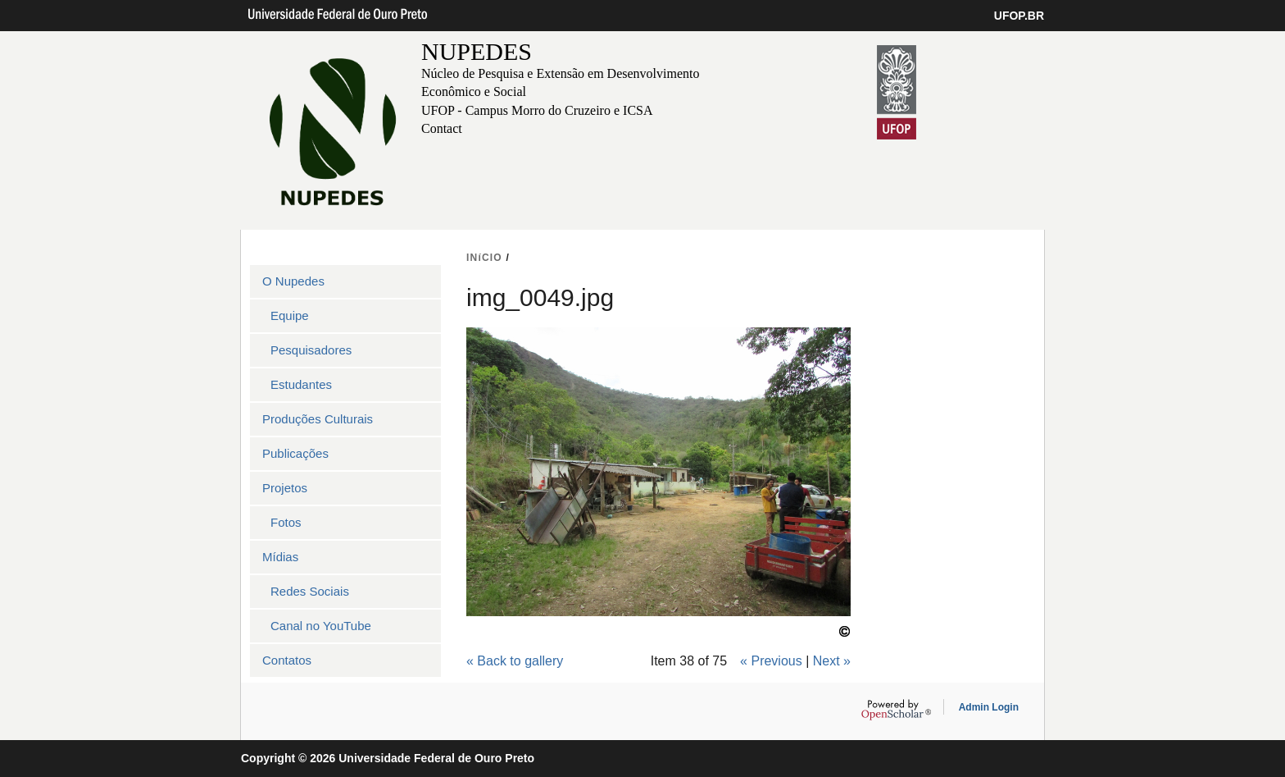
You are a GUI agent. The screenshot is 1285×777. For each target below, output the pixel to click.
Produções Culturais (317, 419)
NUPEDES (476, 51)
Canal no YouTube (320, 626)
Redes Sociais (309, 591)
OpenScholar (896, 709)
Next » (832, 661)
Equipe (289, 315)
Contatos (286, 660)
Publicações (295, 453)
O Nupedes (293, 281)
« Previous (771, 661)
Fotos (286, 522)
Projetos (284, 488)
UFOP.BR (1019, 15)
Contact (441, 128)
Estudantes (301, 384)
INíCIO (484, 257)
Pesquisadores (311, 350)
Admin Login (989, 707)
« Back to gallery (514, 661)
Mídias (280, 557)
